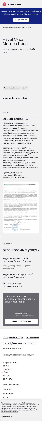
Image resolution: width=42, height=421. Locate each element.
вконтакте (8, 393)
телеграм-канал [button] (11, 385)
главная (5, 27)
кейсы (6, 366)
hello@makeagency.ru (19, 343)
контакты (7, 379)
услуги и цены (10, 363)
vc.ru (5, 398)
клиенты (12, 27)
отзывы (6, 376)
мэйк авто (14, 4)
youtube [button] (7, 389)
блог (6, 372)
